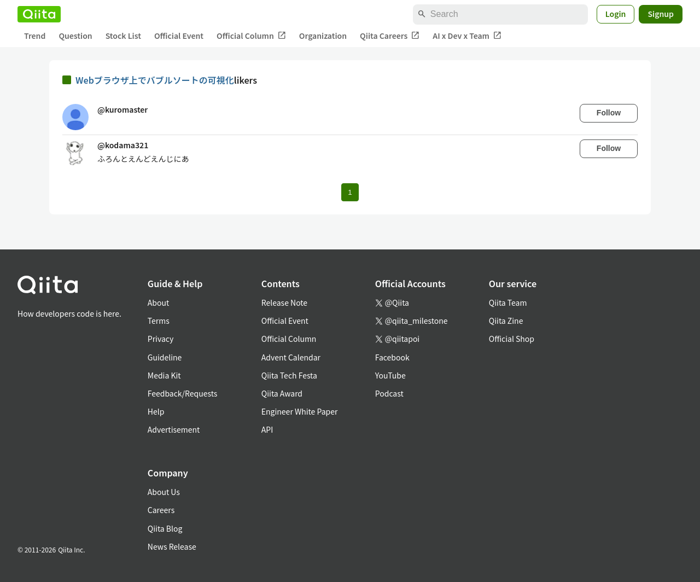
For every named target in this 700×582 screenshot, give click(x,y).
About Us (164, 491)
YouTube (390, 375)
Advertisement (174, 429)
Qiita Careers (389, 36)
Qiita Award (281, 393)
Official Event (178, 35)
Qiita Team (508, 302)
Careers (161, 509)
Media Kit (164, 375)
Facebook (392, 357)
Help (156, 411)
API (267, 429)
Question (75, 35)
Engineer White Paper (299, 411)
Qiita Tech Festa (289, 375)
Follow (609, 112)
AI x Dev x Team (467, 36)
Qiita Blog (165, 528)
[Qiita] (39, 14)
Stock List (123, 35)
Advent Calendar (290, 357)
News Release (172, 546)
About (158, 302)
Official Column (251, 36)
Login (615, 13)
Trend (34, 35)
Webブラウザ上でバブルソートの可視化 (154, 79)
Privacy (160, 338)
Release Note (284, 302)
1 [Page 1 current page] (350, 192)
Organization (323, 35)
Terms (159, 320)
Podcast (389, 393)
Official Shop (511, 338)
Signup (661, 13)
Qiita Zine (506, 320)
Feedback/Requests (183, 393)
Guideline (165, 357)
